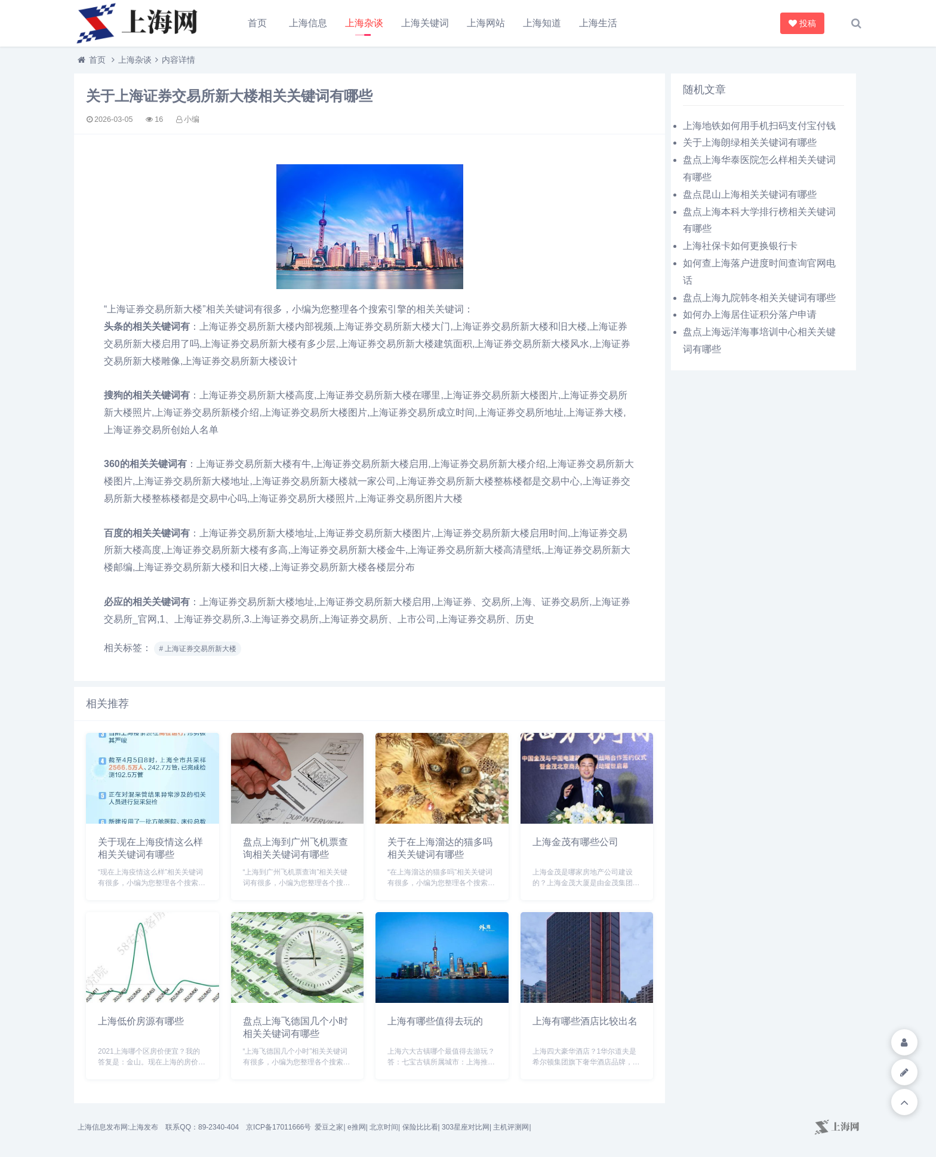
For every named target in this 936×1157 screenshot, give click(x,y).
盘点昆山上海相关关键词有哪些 (750, 194)
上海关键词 (425, 23)
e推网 (356, 1127)
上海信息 (308, 23)
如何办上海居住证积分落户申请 (750, 314)
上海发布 (144, 1127)
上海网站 (486, 23)
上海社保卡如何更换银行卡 (740, 246)
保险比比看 (420, 1127)
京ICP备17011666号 (278, 1127)
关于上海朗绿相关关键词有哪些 (750, 142)
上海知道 (542, 23)
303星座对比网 (465, 1127)
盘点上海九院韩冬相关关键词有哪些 (759, 298)
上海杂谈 (364, 23)
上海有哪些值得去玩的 (435, 1021)
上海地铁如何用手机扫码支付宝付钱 (759, 126)
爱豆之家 (329, 1127)
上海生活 (598, 23)
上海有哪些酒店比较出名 (585, 1021)
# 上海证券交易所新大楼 (197, 649)
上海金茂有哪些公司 (575, 842)
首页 (257, 23)
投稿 (804, 23)
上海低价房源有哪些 (141, 1021)
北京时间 (384, 1127)
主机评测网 (511, 1127)
